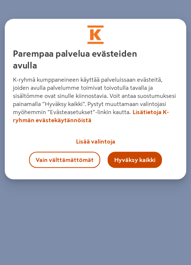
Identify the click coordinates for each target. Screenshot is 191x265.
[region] (95, 99)
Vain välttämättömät (65, 160)
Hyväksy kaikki (134, 160)
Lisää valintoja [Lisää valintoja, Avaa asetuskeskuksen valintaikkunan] (95, 141)
